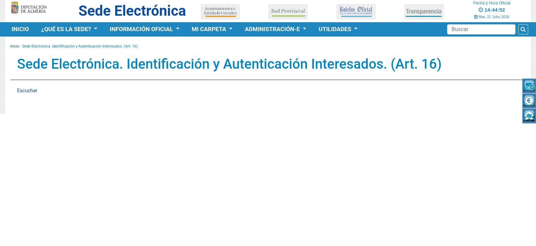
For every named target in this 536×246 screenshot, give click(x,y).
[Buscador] (481, 29)
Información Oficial (142, 29)
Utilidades (336, 29)
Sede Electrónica (132, 10)
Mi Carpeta (210, 29)
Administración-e (273, 29)
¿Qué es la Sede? (67, 29)
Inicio (20, 29)
